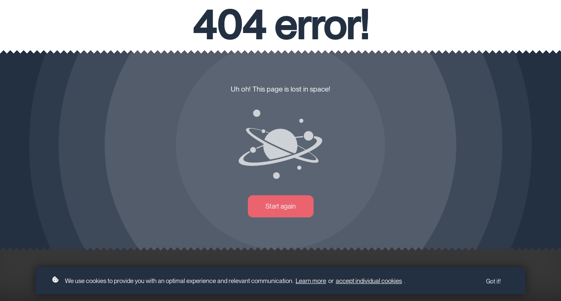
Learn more (311, 281)
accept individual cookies (369, 281)
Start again (280, 206)
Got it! (493, 281)
